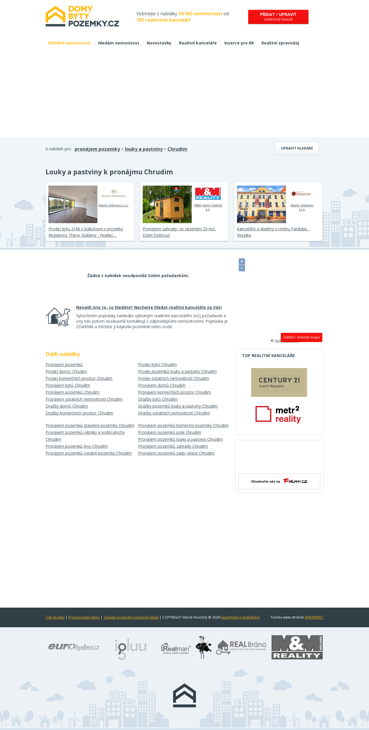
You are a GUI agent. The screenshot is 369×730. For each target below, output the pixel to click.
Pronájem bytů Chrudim (68, 385)
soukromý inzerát (278, 17)
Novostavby (159, 43)
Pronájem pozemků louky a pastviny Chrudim (180, 439)
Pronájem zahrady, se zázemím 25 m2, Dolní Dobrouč (179, 232)
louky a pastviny (144, 149)
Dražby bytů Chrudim (158, 399)
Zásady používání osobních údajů (131, 617)
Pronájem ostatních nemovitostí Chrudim (84, 399)
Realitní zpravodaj (280, 43)
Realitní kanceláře (198, 43)
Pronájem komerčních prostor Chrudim (174, 392)
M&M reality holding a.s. (208, 198)
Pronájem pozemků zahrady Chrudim (173, 446)
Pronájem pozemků (64, 364)
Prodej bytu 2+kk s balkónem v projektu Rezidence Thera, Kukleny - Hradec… (85, 232)
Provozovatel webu (84, 617)
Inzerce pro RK (239, 43)
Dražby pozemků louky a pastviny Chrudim (178, 406)
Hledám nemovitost (118, 43)
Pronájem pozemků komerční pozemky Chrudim (183, 425)
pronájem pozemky (97, 149)
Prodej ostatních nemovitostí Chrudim (173, 378)
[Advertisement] (184, 94)
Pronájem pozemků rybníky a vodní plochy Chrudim (85, 436)
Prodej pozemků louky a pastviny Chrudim (177, 371)
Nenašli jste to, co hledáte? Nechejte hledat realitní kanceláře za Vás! (149, 307)
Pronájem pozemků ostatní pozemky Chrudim (89, 453)
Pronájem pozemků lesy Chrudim (77, 446)
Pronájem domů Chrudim (162, 385)
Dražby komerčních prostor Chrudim (79, 413)
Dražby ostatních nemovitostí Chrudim (174, 413)
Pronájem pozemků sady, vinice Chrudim (176, 453)
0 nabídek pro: (59, 149)
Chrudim (177, 149)
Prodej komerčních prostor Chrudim (79, 378)
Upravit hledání (297, 148)
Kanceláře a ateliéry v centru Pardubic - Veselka (273, 232)
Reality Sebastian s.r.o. (302, 198)
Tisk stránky (55, 617)
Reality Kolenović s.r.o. (114, 196)
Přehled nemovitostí (69, 43)
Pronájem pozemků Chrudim (72, 392)
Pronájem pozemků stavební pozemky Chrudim (90, 425)
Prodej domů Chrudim (66, 371)
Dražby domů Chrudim (67, 406)
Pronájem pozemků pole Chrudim (169, 432)
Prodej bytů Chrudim (157, 364)
